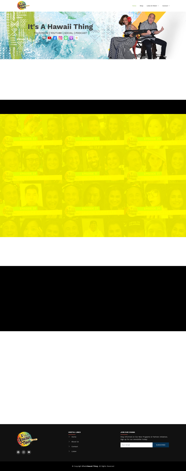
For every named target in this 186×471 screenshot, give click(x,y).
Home (134, 6)
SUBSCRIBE (160, 445)
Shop (141, 6)
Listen (74, 451)
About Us (75, 442)
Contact (75, 446)
